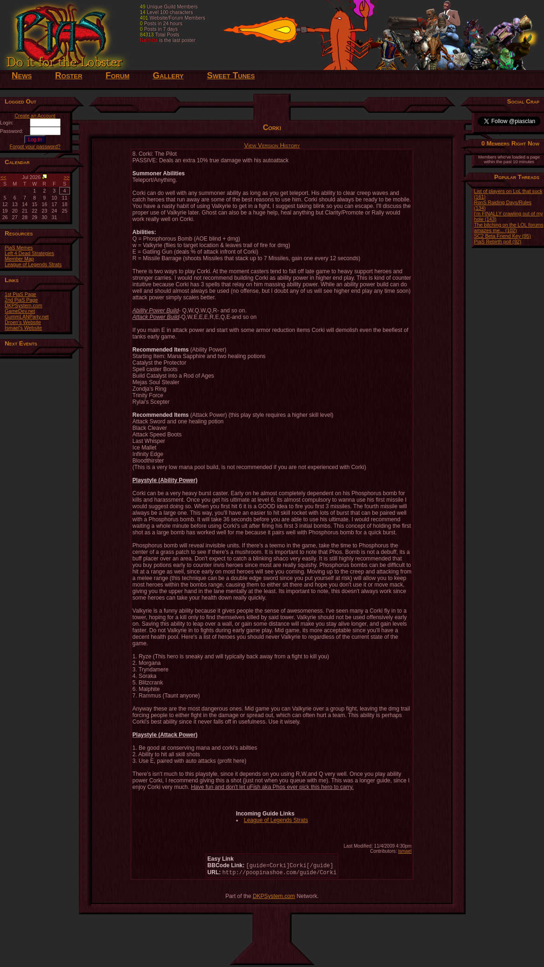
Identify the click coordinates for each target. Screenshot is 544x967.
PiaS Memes (19, 247)
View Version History (272, 145)
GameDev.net (20, 311)
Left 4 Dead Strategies (29, 253)
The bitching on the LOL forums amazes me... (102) (509, 227)
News (22, 75)
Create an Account (35, 115)
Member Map (19, 259)
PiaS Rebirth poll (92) (497, 241)
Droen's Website (23, 322)
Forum (117, 75)
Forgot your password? (35, 146)
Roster (68, 75)
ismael (404, 851)
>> (67, 177)
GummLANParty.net (27, 316)
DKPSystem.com (23, 305)
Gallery (168, 75)
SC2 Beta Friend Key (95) (502, 236)
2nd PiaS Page (21, 300)
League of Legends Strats (33, 264)
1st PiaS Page (20, 294)
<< (3, 177)
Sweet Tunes (231, 75)
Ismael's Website (23, 328)
